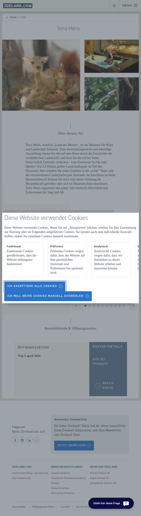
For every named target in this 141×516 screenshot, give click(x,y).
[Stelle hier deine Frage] (111, 503)
